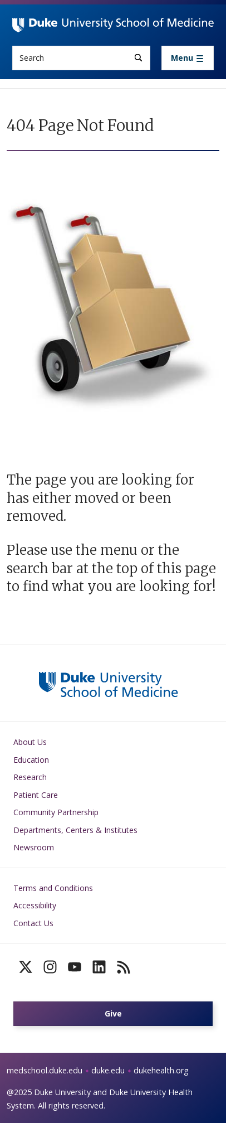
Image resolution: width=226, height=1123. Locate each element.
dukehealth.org (161, 1070)
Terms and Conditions (53, 888)
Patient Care (35, 795)
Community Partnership (56, 812)
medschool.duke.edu (44, 1070)
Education (31, 759)
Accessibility (34, 905)
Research (30, 777)
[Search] (138, 58)
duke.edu (108, 1070)
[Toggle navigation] (187, 58)
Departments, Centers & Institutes (75, 830)
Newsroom (33, 847)
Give (113, 1013)
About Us (30, 742)
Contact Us (33, 923)
